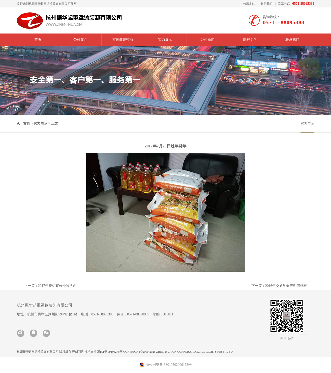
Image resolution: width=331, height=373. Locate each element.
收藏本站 (249, 3)
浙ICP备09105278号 (110, 351)
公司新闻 (207, 39)
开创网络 (78, 351)
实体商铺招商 (122, 39)
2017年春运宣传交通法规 (57, 286)
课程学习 (250, 39)
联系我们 (266, 3)
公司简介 (80, 39)
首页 (37, 39)
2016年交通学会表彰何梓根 (286, 286)
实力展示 (165, 39)
